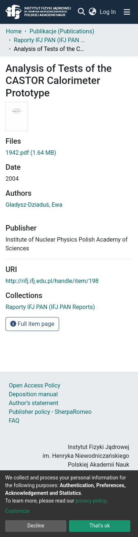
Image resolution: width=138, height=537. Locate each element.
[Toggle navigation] (126, 12)
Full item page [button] (32, 323)
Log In (108, 11)
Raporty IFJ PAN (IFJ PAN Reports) (50, 40)
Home (14, 31)
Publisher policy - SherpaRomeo (50, 411)
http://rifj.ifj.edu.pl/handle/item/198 (52, 280)
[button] (92, 12)
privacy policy (90, 501)
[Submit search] (81, 12)
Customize (17, 511)
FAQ (14, 420)
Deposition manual (33, 394)
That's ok (100, 526)
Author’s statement (33, 403)
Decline (36, 526)
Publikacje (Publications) (61, 31)
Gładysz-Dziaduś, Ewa (34, 204)
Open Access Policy (34, 385)
